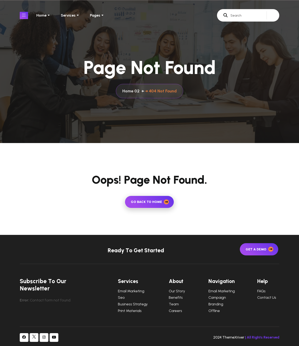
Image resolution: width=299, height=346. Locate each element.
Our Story (177, 291)
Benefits (176, 297)
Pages (95, 15)
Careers (175, 311)
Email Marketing (131, 291)
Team (174, 304)
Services (68, 15)
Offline (214, 311)
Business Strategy (133, 304)
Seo (121, 297)
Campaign (217, 297)
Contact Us (266, 297)
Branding (215, 304)
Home (41, 15)
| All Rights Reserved (262, 337)
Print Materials (130, 311)
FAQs (261, 291)
